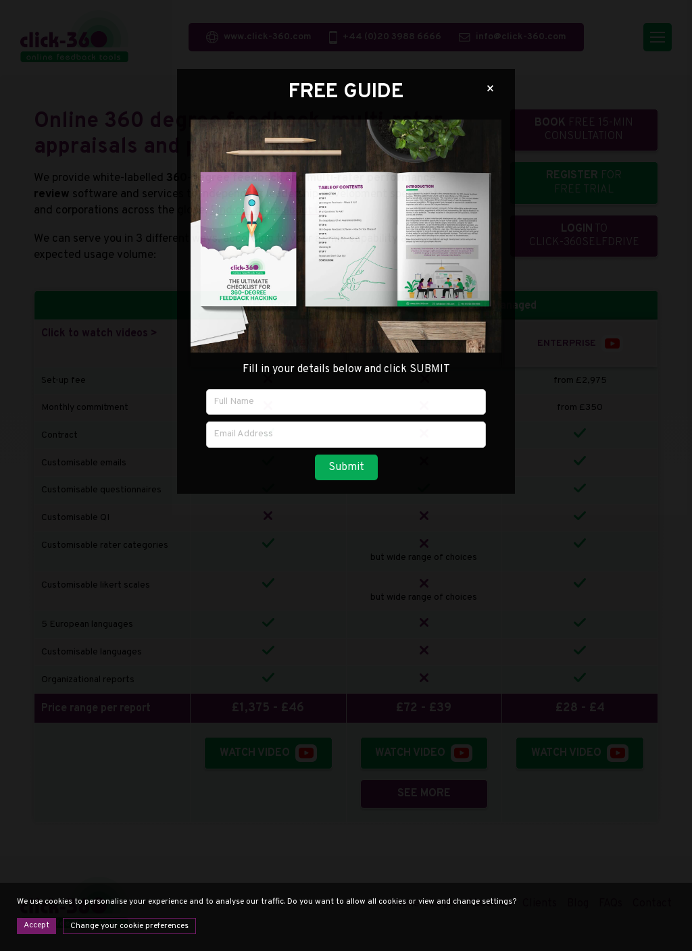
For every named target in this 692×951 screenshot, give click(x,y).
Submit (346, 467)
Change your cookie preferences (129, 926)
